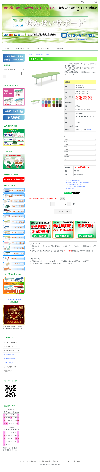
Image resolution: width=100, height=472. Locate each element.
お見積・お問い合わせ (41, 48)
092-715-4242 (82, 39)
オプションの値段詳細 (73, 180)
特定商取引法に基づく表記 (47, 461)
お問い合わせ (76, 461)
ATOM (10, 371)
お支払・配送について (21, 48)
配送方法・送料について (11, 350)
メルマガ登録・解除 (10, 367)
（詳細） (89, 130)
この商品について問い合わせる (75, 186)
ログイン (94, 2)
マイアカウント (83, 2)
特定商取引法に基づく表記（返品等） (77, 182)
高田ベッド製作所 (14, 300)
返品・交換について (10, 354)
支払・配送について (31, 461)
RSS (5, 371)
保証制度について (9, 358)
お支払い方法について (11, 346)
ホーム (5, 48)
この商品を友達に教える (73, 184)
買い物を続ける (71, 188)
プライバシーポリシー (64, 461)
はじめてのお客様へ (10, 342)
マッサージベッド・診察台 (42, 54)
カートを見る (57, 48)
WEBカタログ (8, 363)
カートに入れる (63, 211)
